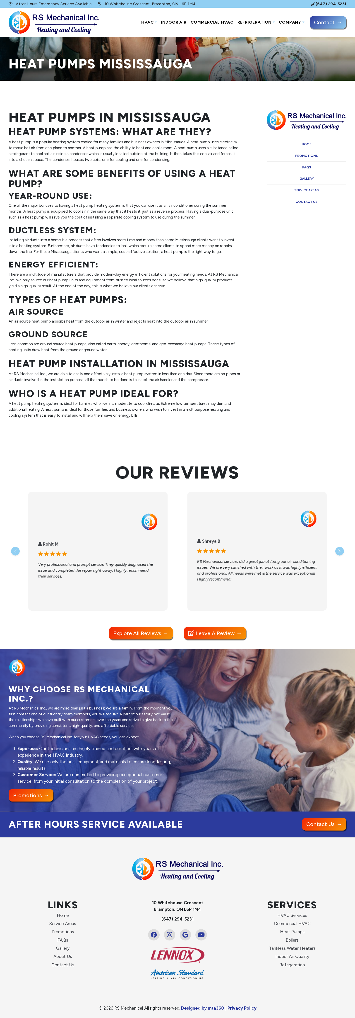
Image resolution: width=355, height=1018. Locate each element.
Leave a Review (211, 633)
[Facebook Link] (153, 934)
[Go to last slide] (15, 551)
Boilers (292, 940)
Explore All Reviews (137, 633)
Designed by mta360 (203, 1008)
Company (290, 22)
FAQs (306, 167)
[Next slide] (339, 551)
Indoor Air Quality (292, 956)
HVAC (147, 22)
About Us (62, 956)
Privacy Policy (242, 1008)
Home (306, 144)
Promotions (306, 156)
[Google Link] (185, 934)
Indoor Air (174, 22)
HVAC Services (292, 915)
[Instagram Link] (169, 934)
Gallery (307, 179)
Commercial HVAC (212, 22)
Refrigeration (254, 22)
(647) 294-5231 (328, 4)
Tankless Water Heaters (292, 948)
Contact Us (306, 202)
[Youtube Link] (201, 934)
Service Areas (306, 190)
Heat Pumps (292, 931)
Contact (324, 22)
